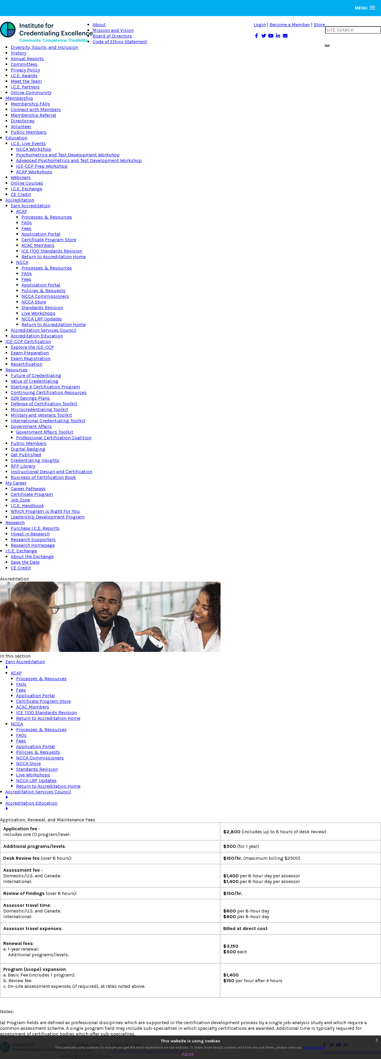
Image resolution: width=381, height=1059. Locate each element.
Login (260, 24)
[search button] (327, 45)
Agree (188, 1053)
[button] (365, 8)
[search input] (353, 30)
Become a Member (290, 24)
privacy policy (314, 1047)
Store (319, 24)
